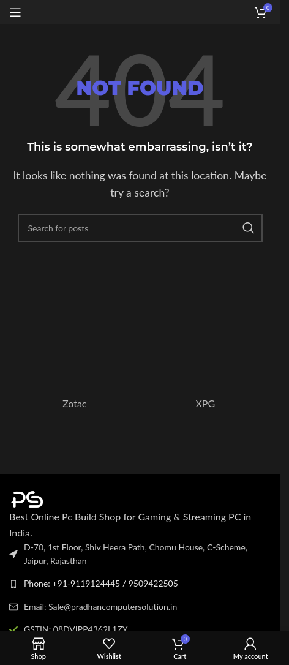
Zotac (74, 403)
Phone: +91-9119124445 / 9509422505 (101, 583)
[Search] (140, 228)
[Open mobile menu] (15, 12)
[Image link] (76, 498)
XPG (205, 403)
